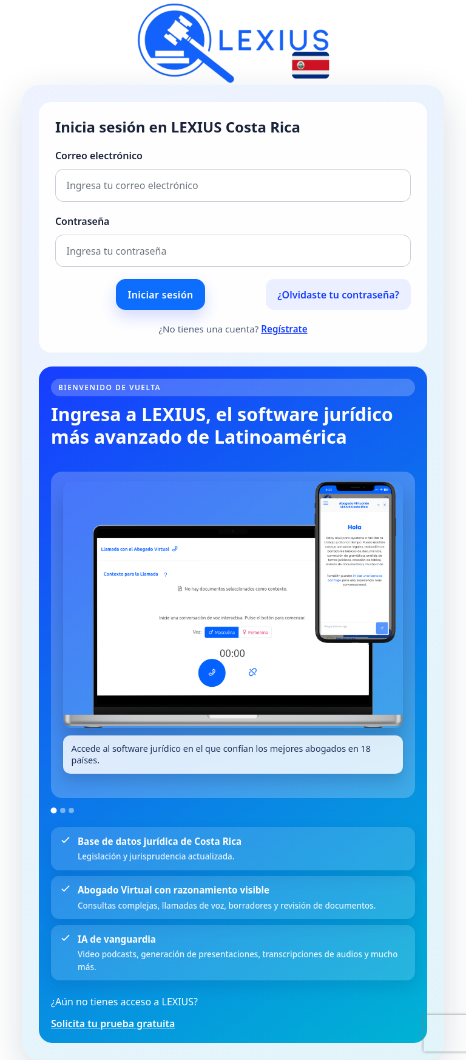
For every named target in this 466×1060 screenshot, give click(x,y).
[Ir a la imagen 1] (54, 810)
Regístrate (284, 329)
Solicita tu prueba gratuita (113, 1023)
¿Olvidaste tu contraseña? (338, 294)
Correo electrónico (99, 155)
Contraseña (82, 221)
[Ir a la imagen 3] (71, 810)
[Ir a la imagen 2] (63, 810)
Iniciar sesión (161, 294)
